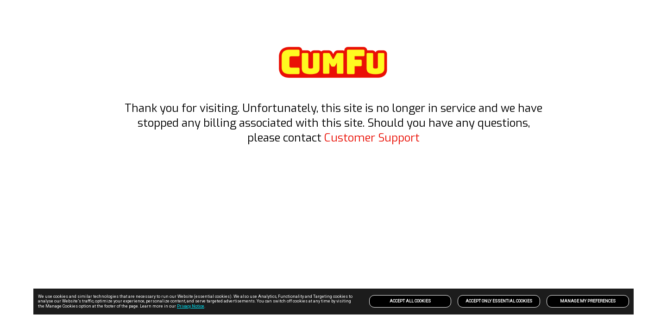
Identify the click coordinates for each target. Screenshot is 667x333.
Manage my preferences (588, 301)
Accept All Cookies (410, 301)
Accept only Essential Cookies (499, 301)
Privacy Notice (190, 306)
